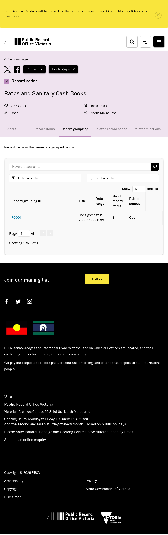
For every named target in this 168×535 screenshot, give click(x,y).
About (11, 129)
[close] (158, 15)
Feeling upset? (63, 69)
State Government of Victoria (108, 489)
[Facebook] (6, 301)
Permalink (34, 69)
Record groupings (75, 129)
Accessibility (13, 481)
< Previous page (16, 59)
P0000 (16, 217)
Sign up (97, 278)
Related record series (110, 129)
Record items (45, 129)
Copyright (11, 489)
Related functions (147, 129)
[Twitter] (18, 301)
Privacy (91, 481)
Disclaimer (12, 497)
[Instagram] (29, 301)
